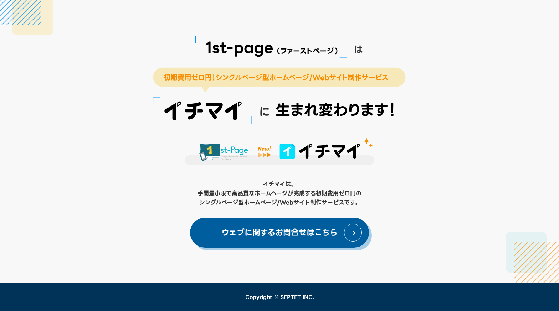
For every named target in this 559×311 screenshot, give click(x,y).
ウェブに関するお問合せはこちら (279, 232)
